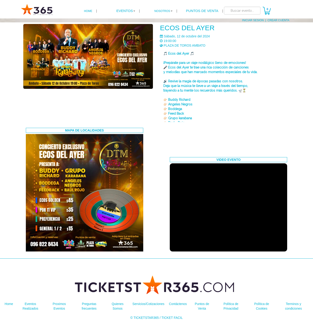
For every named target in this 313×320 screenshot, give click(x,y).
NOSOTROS (162, 11)
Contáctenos (178, 304)
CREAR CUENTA (278, 20)
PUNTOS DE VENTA (202, 11)
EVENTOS (124, 11)
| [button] (128, 11)
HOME (88, 11)
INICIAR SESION (253, 20)
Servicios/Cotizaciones (148, 304)
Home (9, 304)
